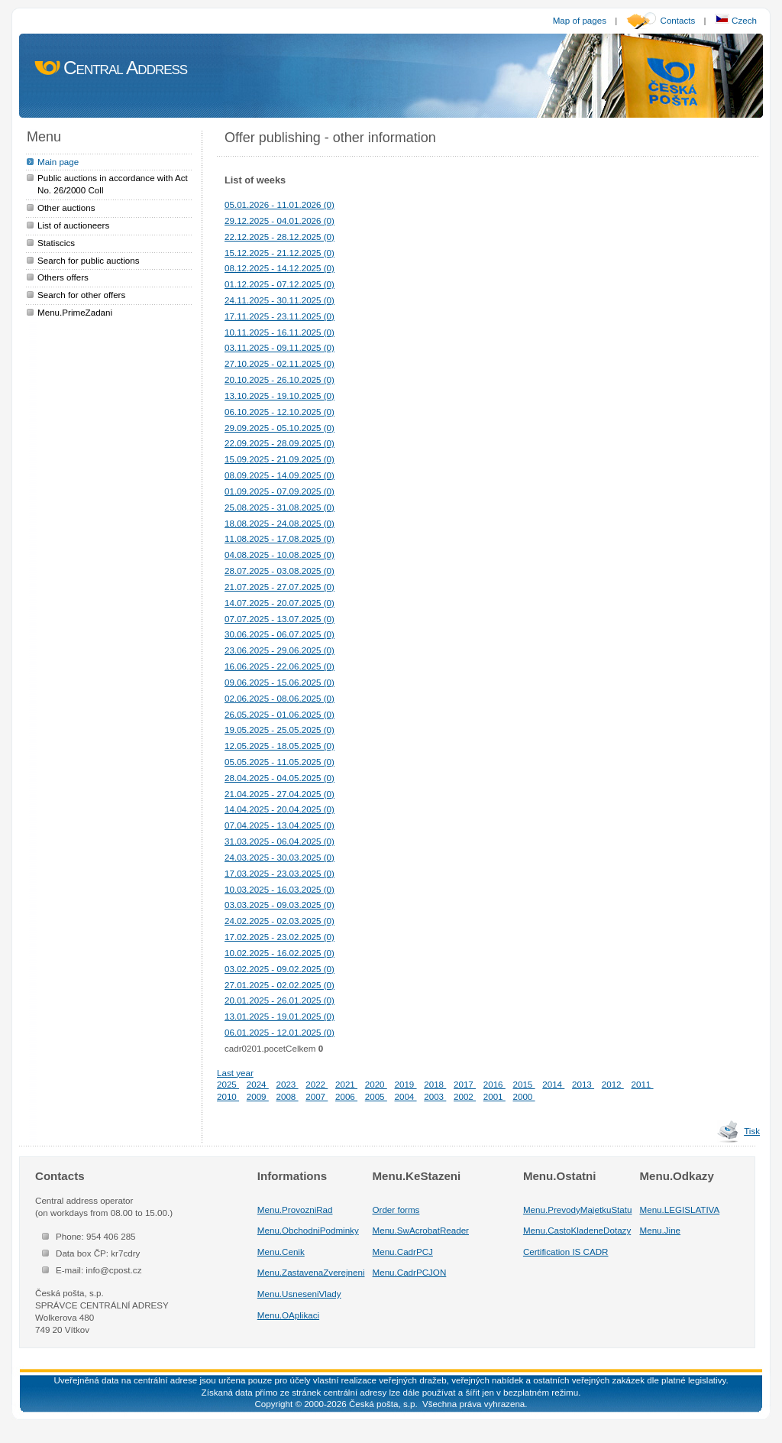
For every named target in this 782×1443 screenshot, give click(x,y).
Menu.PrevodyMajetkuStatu (577, 1209)
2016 (494, 1084)
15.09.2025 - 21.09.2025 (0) (279, 459)
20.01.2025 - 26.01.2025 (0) (279, 1000)
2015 (524, 1084)
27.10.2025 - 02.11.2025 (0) (279, 363)
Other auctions (66, 207)
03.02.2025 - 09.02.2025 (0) (279, 969)
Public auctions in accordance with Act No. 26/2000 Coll (112, 184)
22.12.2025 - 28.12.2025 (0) (279, 237)
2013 (583, 1084)
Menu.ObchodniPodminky (308, 1230)
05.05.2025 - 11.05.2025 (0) (279, 762)
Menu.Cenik (281, 1252)
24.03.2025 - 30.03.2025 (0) (279, 857)
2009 (258, 1096)
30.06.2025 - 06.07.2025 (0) (279, 634)
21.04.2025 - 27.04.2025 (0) (279, 794)
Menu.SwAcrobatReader (421, 1230)
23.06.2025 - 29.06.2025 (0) (279, 650)
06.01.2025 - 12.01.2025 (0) (279, 1032)
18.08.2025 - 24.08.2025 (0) (279, 523)
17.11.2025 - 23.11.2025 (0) (279, 316)
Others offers (63, 277)
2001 (494, 1096)
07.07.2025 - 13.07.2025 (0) (279, 619)
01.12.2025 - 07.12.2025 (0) (279, 284)
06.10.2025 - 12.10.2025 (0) (279, 412)
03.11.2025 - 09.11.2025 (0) (279, 347)
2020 (376, 1084)
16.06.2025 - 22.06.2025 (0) (279, 666)
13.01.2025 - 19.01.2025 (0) (279, 1016)
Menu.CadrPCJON (410, 1272)
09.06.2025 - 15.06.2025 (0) (279, 682)
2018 (435, 1084)
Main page (58, 162)
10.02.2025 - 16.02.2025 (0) (279, 953)
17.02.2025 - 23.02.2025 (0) (279, 937)
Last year (235, 1073)
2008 (287, 1096)
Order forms (396, 1209)
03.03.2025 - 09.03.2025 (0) (279, 905)
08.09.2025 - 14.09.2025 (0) (279, 475)
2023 (287, 1084)
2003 (435, 1096)
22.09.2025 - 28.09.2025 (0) (279, 443)
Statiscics (56, 243)
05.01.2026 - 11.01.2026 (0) (279, 204)
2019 (406, 1084)
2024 (258, 1084)
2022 (316, 1084)
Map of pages (579, 20)
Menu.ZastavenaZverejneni (311, 1272)
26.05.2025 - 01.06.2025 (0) (279, 714)
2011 (643, 1084)
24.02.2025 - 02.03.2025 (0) (279, 921)
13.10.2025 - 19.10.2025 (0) (279, 395)
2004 (406, 1096)
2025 (228, 1084)
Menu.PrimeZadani (74, 312)
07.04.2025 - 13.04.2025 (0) (279, 825)
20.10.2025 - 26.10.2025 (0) (279, 379)
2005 (376, 1096)
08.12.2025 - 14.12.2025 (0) (279, 268)
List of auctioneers (73, 225)
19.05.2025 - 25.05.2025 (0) (279, 729)
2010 (228, 1096)
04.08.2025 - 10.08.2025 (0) (279, 554)
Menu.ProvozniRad (295, 1209)
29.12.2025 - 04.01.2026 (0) (279, 220)
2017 (465, 1084)
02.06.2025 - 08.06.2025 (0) (279, 698)
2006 (346, 1096)
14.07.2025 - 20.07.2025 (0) (279, 603)
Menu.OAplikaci (288, 1315)
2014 (553, 1084)
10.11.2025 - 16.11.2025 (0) (279, 332)
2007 (316, 1096)
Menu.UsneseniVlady (299, 1294)
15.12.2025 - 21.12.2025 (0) (279, 253)
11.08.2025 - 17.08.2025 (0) (279, 538)
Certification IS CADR (566, 1252)
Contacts (678, 20)
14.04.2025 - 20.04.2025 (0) (279, 809)
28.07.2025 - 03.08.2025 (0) (279, 571)
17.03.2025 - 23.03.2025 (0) (279, 873)
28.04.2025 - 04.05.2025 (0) (279, 778)
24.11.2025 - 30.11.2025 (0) (279, 300)
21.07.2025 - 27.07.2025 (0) (279, 587)
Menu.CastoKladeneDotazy (577, 1230)
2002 (465, 1096)
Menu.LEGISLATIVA (680, 1209)
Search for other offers (81, 295)
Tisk (752, 1131)
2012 (613, 1084)
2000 (524, 1096)
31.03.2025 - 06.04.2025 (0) (279, 841)
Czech (736, 20)
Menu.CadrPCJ (403, 1252)
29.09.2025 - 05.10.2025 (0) (279, 428)
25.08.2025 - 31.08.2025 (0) (279, 507)
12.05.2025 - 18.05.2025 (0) (279, 746)
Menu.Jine (660, 1230)
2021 (346, 1084)
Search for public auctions (88, 260)
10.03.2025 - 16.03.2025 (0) (279, 889)
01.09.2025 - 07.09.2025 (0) (279, 491)
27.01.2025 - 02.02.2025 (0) (279, 985)
